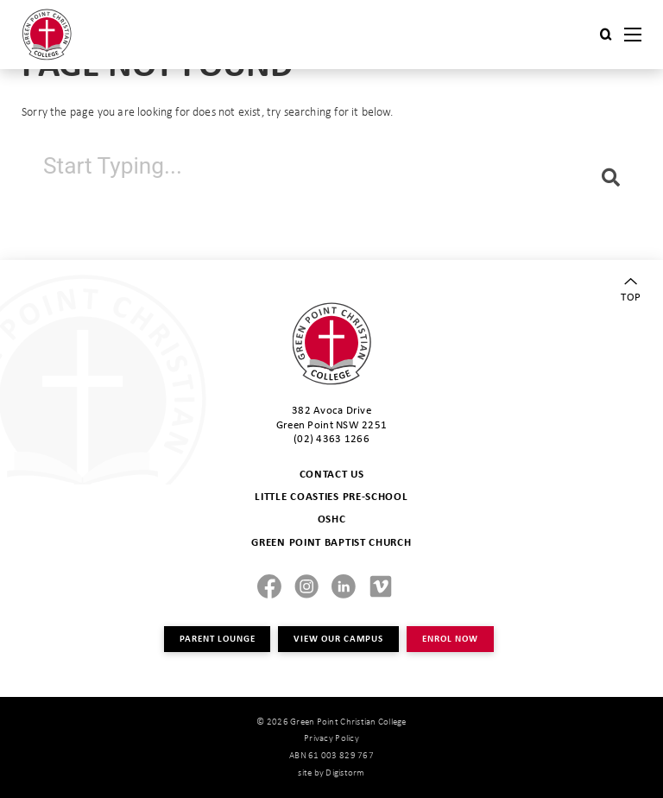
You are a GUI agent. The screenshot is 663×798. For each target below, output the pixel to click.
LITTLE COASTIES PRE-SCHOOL (331, 496)
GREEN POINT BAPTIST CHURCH (331, 542)
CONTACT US (332, 474)
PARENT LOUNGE (217, 638)
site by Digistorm (331, 772)
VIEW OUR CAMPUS (338, 638)
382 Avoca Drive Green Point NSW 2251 (331, 416)
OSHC (332, 518)
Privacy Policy (331, 738)
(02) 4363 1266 (331, 438)
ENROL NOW (449, 638)
